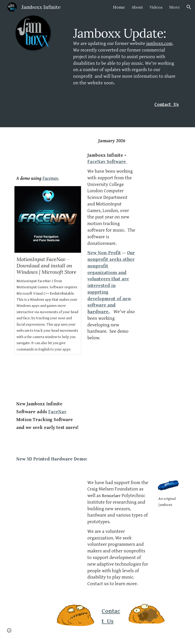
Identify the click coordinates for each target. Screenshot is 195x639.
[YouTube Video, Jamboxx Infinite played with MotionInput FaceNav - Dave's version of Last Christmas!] (47, 152)
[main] (126, 56)
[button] (189, 7)
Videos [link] (156, 7)
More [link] (174, 7)
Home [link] (119, 7)
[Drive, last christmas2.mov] (47, 496)
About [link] (137, 7)
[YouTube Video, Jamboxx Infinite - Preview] (47, 377)
